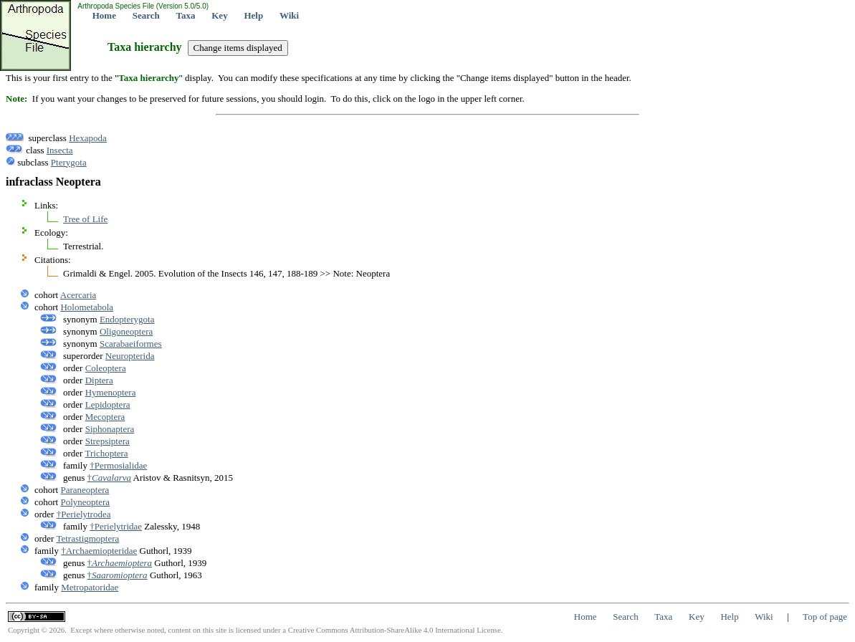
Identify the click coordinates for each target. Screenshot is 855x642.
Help (253, 15)
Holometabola (86, 307)
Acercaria (78, 294)
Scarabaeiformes (131, 343)
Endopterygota (127, 319)
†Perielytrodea (84, 514)
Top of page (825, 616)
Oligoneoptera (126, 331)
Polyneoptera (85, 502)
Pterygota (69, 162)
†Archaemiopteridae (99, 550)
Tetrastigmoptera (87, 538)
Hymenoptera (110, 392)
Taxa (186, 15)
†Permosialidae (118, 465)
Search (146, 15)
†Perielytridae (116, 526)
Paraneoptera (84, 489)
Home (104, 15)
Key (219, 15)
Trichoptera (106, 453)
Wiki (289, 15)
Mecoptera (105, 416)
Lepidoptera (107, 404)
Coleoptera (105, 368)
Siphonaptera (110, 428)
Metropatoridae (89, 587)
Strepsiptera (107, 441)
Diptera (99, 380)
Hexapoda (88, 138)
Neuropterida (130, 355)
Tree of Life (85, 219)
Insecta (60, 150)
